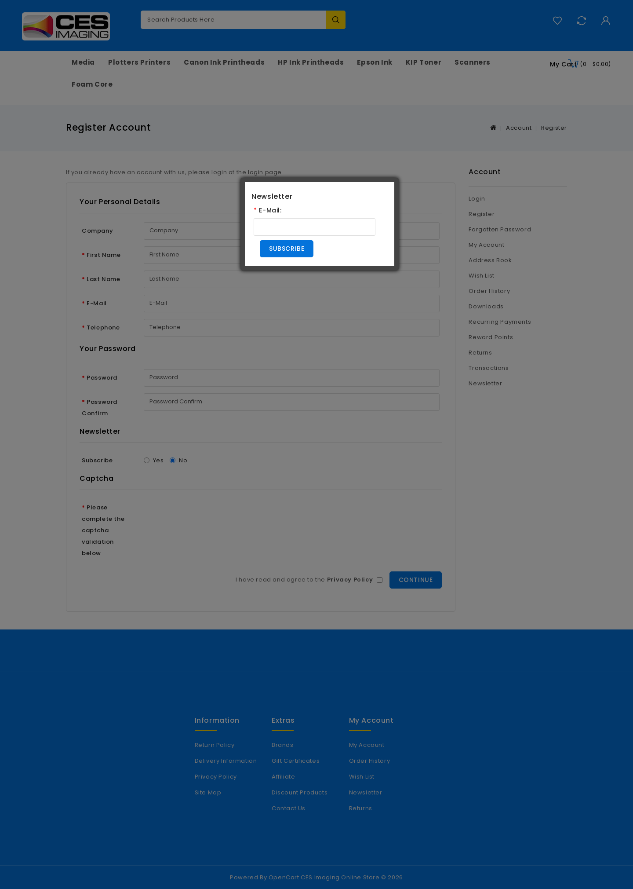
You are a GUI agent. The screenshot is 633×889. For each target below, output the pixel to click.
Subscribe (286, 248)
